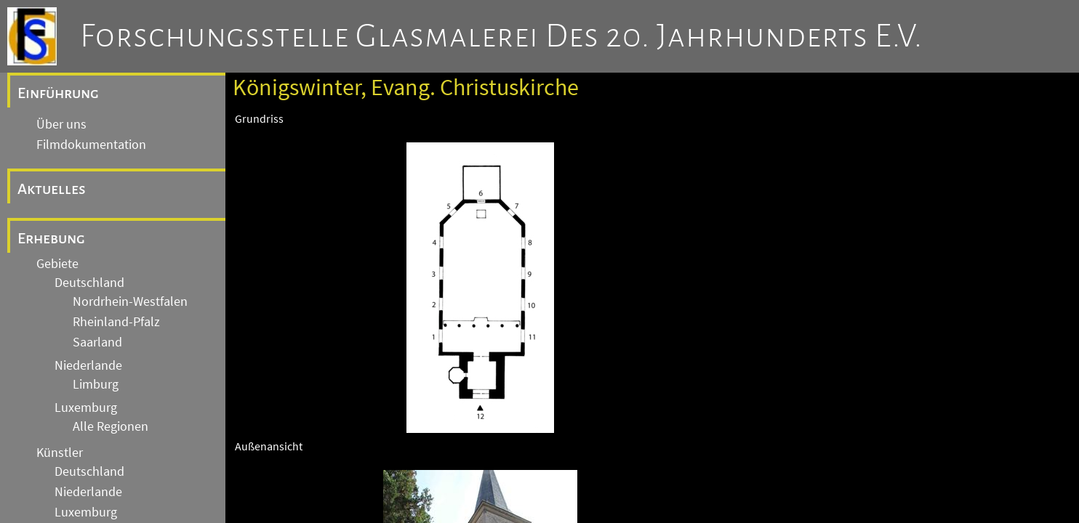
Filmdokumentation (91, 145)
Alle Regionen (110, 426)
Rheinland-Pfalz (116, 322)
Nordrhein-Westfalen (130, 301)
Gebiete (57, 264)
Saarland (97, 342)
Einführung (58, 93)
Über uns (61, 124)
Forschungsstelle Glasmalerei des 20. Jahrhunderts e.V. (501, 36)
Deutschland (89, 283)
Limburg (96, 384)
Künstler (59, 453)
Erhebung (51, 238)
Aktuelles (51, 189)
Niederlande (88, 365)
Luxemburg (86, 407)
